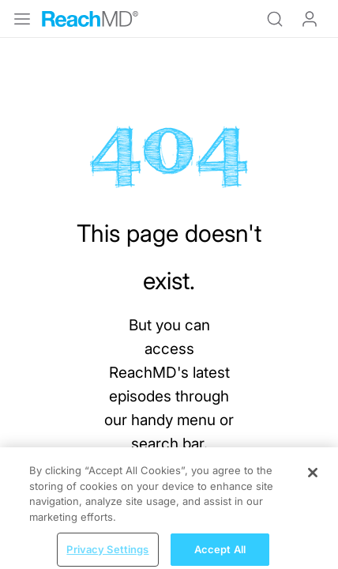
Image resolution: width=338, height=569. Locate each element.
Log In (309, 18)
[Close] (312, 478)
